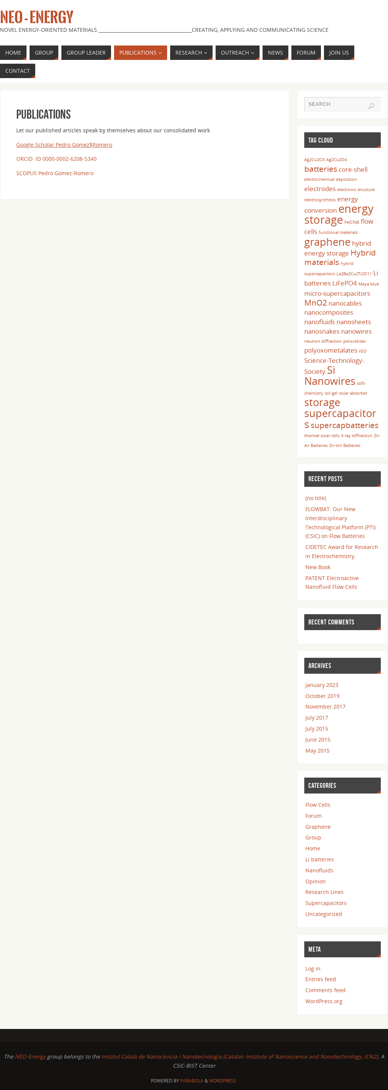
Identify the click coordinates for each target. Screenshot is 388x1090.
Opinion (315, 881)
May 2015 (317, 750)
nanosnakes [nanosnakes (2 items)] (322, 331)
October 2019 (322, 695)
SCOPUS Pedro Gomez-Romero (55, 173)
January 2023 (321, 685)
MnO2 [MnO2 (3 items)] (315, 302)
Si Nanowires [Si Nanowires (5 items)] (329, 375)
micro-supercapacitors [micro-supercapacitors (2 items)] (337, 293)
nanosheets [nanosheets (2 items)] (353, 321)
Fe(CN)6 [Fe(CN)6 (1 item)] (351, 222)
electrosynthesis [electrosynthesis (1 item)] (320, 199)
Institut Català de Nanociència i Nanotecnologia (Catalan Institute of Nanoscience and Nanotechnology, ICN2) (239, 1056)
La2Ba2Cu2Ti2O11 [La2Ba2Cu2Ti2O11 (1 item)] (354, 273)
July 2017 (316, 717)
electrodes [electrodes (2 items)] (320, 188)
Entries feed (320, 979)
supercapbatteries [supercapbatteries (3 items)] (345, 425)
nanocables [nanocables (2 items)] (345, 303)
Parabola (191, 1080)
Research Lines (324, 892)
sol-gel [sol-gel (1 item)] (331, 393)
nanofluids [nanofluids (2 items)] (319, 321)
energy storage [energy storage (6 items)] (339, 214)
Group (313, 837)
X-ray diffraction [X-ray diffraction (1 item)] (356, 435)
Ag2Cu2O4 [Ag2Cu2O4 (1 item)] (336, 159)
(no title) (315, 498)
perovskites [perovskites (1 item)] (354, 341)
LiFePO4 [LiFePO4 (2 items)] (344, 283)
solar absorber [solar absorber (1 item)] (353, 393)
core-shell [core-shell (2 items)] (353, 169)
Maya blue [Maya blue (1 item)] (368, 284)
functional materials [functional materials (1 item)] (338, 232)
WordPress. (223, 1080)
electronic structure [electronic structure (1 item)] (356, 189)
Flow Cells (317, 804)
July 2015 (316, 728)
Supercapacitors (326, 903)
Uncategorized (323, 913)
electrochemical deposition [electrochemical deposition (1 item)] (330, 179)
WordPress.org (324, 1001)
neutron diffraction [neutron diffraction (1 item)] (323, 341)
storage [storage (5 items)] (322, 402)
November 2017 (325, 706)
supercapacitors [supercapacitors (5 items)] (340, 418)
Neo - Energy (37, 17)
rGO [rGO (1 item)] (363, 351)
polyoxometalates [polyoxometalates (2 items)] (330, 350)
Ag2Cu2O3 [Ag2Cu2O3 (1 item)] (314, 159)
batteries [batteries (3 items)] (320, 168)
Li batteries (319, 859)
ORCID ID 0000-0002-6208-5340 (56, 158)
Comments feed (325, 990)
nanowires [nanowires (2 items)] (356, 331)
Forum (313, 815)
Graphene (318, 826)
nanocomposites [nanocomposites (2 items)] (328, 312)
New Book (317, 567)
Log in (313, 968)
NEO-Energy (31, 1056)
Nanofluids (319, 870)
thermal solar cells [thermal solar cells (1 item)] (322, 435)
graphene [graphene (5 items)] (327, 242)
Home (312, 848)
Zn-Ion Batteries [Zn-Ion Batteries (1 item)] (344, 445)
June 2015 (317, 739)
